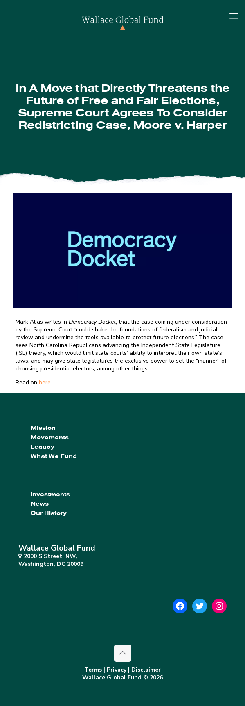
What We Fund (54, 456)
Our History (49, 513)
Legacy (42, 446)
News (40, 503)
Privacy (116, 670)
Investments (50, 494)
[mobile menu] (234, 16)
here (45, 382)
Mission (43, 428)
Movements (50, 437)
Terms (93, 670)
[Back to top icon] (122, 653)
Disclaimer (146, 670)
